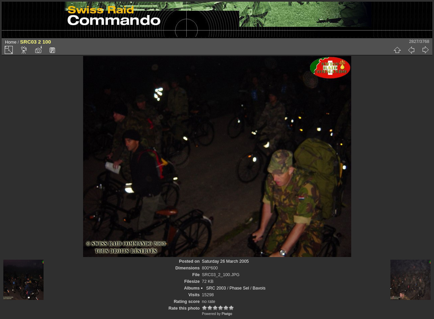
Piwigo (227, 314)
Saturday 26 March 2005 (225, 261)
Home (10, 42)
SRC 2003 (216, 288)
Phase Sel (239, 288)
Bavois (259, 288)
